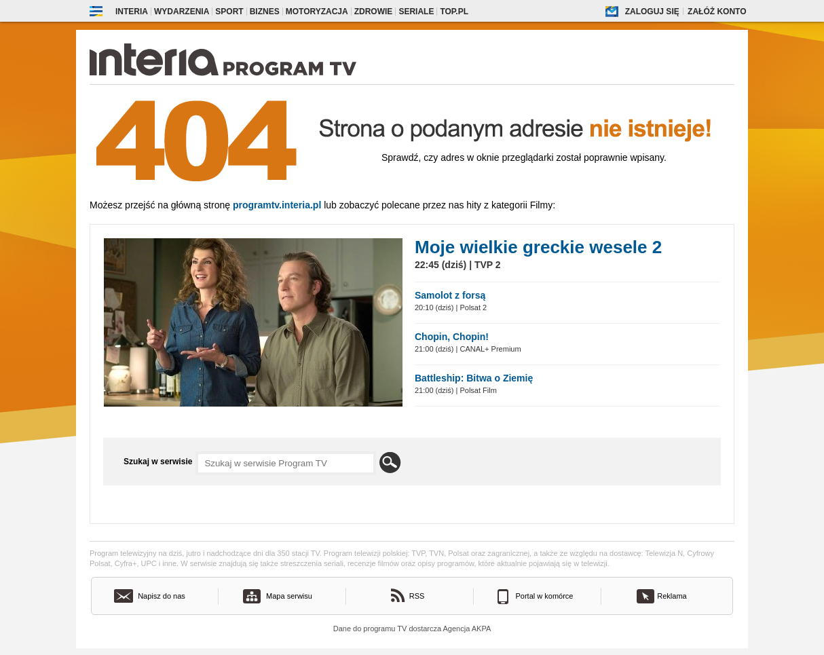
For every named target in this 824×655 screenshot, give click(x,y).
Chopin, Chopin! (452, 336)
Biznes (265, 11)
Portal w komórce (545, 596)
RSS (417, 596)
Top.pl (454, 11)
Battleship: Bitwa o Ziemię (474, 378)
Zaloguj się (652, 11)
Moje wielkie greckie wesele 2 (538, 247)
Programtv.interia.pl (277, 205)
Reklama (671, 596)
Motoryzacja (317, 11)
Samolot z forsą (450, 295)
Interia (131, 11)
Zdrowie (373, 11)
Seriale (416, 11)
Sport (229, 11)
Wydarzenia (181, 11)
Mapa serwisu (289, 596)
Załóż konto (717, 11)
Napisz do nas (161, 596)
